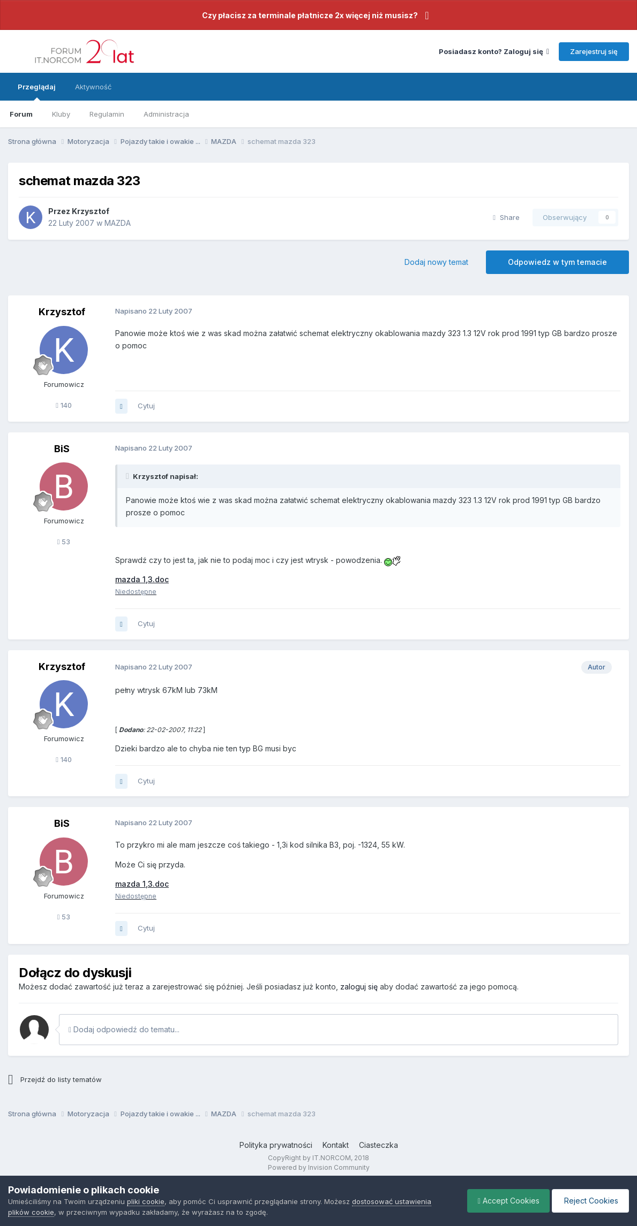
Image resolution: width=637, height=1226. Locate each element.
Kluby (61, 114)
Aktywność (93, 86)
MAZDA (117, 222)
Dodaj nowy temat (436, 261)
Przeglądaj (37, 91)
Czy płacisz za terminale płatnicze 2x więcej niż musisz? (310, 15)
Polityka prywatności (275, 1144)
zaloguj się (359, 986)
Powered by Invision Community (319, 1167)
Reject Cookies (589, 1200)
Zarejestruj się (594, 51)
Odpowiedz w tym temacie (557, 261)
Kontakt (336, 1144)
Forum (21, 114)
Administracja (166, 114)
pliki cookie (145, 1201)
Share (506, 217)
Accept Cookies (506, 1200)
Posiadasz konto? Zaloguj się (494, 51)
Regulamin (106, 114)
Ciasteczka (378, 1144)
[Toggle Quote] (128, 476)
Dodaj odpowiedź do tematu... (124, 1029)
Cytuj (146, 405)
